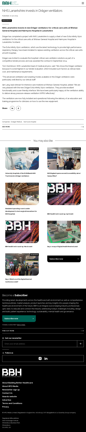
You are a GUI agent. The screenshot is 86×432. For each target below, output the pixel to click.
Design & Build (76, 148)
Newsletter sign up (11, 390)
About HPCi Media (10, 386)
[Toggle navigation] (83, 3)
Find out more (8, 331)
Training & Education (33, 184)
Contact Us (7, 393)
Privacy (5, 407)
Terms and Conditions (12, 403)
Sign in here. (21, 325)
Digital (78, 184)
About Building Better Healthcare (17, 383)
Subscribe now (56, 259)
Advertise (6, 400)
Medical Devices (6, 20)
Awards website (9, 396)
